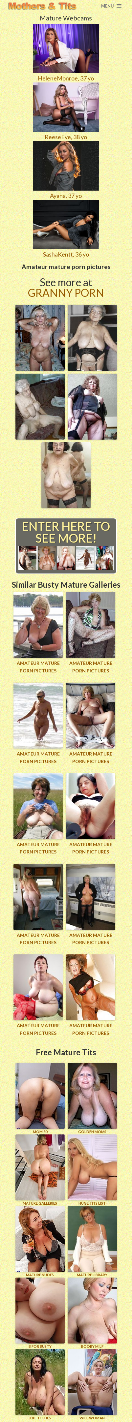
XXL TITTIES (40, 1384)
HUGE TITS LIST (92, 1169)
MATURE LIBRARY (92, 1241)
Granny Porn (66, 292)
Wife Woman (92, 1384)
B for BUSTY (40, 1313)
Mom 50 (40, 1098)
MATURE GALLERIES (40, 1169)
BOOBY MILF (92, 1313)
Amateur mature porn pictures (38, 666)
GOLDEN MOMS (92, 1098)
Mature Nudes (40, 1241)
